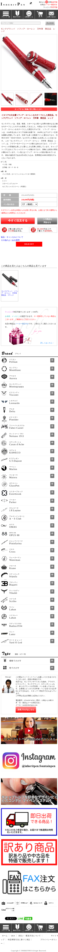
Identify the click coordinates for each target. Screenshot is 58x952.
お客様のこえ (29, 17)
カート (41, 17)
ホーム (5, 936)
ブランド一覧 (6, 17)
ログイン (51, 903)
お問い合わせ (51, 17)
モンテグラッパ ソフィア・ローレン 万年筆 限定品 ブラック (9, 293)
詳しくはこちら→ (47, 343)
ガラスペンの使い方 (10, 909)
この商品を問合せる (47, 220)
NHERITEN (13, 5)
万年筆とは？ (24, 903)
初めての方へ (17, 17)
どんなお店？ (10, 903)
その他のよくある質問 (10, 240)
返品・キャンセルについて (12, 237)
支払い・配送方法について (29, 936)
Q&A (13, 936)
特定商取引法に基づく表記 (19, 939)
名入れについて (38, 903)
